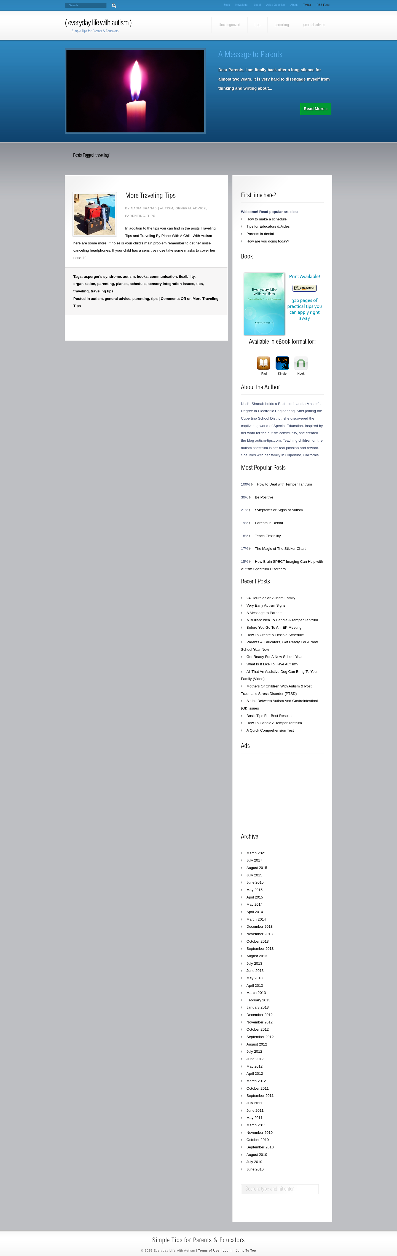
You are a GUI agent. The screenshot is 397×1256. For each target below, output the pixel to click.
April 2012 (254, 1073)
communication (163, 276)
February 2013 (258, 1000)
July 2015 (254, 875)
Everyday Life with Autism (99, 23)
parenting (282, 25)
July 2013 (254, 963)
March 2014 (256, 919)
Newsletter (241, 4)
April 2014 (254, 912)
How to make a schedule (266, 219)
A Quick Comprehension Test (270, 730)
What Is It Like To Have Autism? (272, 664)
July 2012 (254, 1051)
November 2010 (259, 1132)
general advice (314, 25)
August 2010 (256, 1155)
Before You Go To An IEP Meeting (274, 627)
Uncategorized (229, 25)
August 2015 (256, 868)
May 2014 (254, 904)
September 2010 (260, 1147)
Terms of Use (208, 1250)
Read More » (316, 108)
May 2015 (254, 890)
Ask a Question (275, 4)
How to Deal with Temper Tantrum (284, 484)
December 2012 (259, 1015)
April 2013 (254, 985)
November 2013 (259, 934)
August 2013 (256, 956)
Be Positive (264, 497)
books (142, 276)
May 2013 (254, 978)
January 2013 (257, 1007)
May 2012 (254, 1066)
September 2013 (260, 948)
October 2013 (257, 941)
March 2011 (256, 1125)
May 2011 (254, 1118)
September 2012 (260, 1037)
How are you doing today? (267, 241)
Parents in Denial (269, 523)
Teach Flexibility (268, 536)
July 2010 (254, 1162)
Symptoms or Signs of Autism (279, 510)
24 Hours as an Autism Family (270, 598)
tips (257, 25)
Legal (257, 4)
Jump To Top (246, 1250)
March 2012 (256, 1081)
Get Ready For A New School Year (274, 657)
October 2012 (257, 1029)
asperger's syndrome (102, 276)
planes (122, 284)
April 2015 (254, 897)
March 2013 (256, 993)
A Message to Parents (250, 55)
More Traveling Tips (150, 196)
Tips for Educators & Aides (268, 226)
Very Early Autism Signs (265, 605)
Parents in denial (260, 234)
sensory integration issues (171, 284)
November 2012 (259, 1022)
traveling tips (102, 291)
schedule (138, 284)
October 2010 (257, 1140)
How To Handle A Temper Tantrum (274, 723)
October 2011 (257, 1088)
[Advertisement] (282, 793)
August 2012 (256, 1044)
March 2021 (256, 853)
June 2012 (255, 1059)
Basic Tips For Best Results (268, 716)
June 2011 (255, 1110)
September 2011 (260, 1096)
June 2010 (255, 1169)
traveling (81, 291)
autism (166, 208)
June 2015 (255, 882)
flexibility (187, 276)
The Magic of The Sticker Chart (280, 548)
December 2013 (259, 926)
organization (84, 284)
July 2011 (254, 1103)
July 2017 (254, 860)
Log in (228, 1250)
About (293, 4)
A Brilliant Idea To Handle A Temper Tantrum (282, 620)
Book (227, 4)
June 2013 (255, 971)
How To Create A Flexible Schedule (275, 635)
